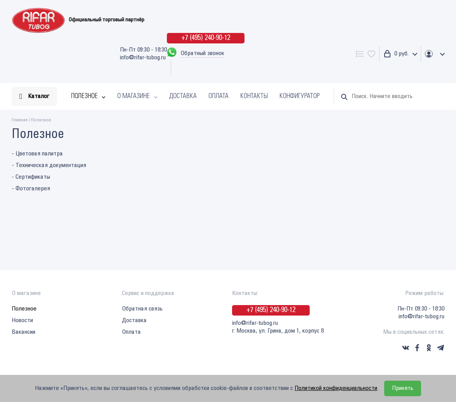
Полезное (84, 96)
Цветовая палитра (39, 154)
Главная (20, 120)
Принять (402, 388)
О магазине (133, 96)
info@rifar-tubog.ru (143, 57)
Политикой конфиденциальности (336, 388)
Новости (22, 320)
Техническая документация (51, 165)
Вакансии (23, 332)
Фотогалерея (33, 189)
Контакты (254, 96)
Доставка (183, 96)
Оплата (218, 96)
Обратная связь (142, 309)
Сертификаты (33, 177)
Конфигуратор (299, 96)
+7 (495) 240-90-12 (205, 38)
